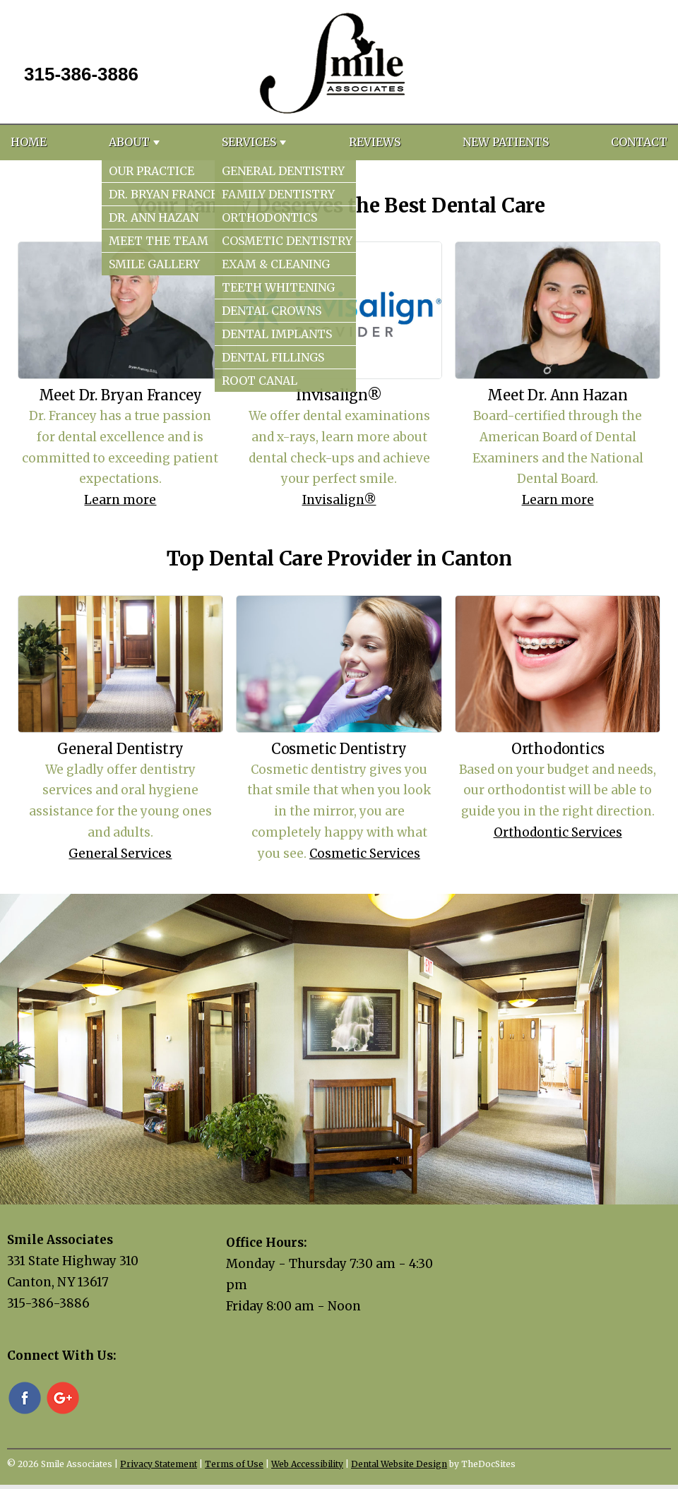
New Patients (506, 142)
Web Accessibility (307, 1464)
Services (249, 142)
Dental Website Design (399, 1464)
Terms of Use (234, 1464)
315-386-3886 (81, 74)
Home (29, 142)
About (129, 142)
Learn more (120, 500)
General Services (120, 853)
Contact (639, 142)
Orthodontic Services (558, 832)
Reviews (374, 142)
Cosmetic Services (364, 853)
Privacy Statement (158, 1464)
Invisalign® (339, 500)
